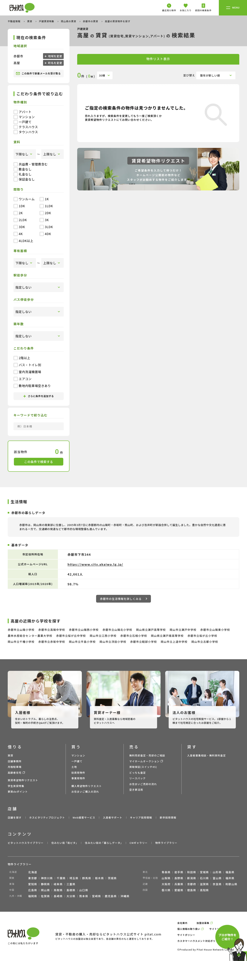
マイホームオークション (144, 761)
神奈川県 (47, 878)
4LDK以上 (23, 240)
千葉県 (61, 878)
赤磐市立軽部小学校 (143, 642)
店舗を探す (15, 817)
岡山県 (45, 890)
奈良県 (217, 884)
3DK (19, 226)
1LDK (46, 206)
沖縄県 (125, 896)
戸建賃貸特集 (47, 21)
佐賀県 (45, 896)
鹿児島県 (111, 896)
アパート (22, 111)
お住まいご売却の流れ (143, 784)
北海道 (32, 872)
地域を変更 (54, 56)
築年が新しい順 (210, 75)
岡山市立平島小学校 (82, 642)
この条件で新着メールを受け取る (38, 73)
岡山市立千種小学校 (21, 642)
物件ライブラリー (166, 843)
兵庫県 (178, 884)
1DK (19, 206)
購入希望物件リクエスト (86, 786)
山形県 (217, 872)
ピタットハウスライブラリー (26, 843)
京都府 (191, 884)
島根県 (71, 890)
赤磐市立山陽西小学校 (84, 630)
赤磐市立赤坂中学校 (51, 642)
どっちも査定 (137, 772)
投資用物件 (78, 772)
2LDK (20, 219)
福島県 (229, 872)
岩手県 (178, 872)
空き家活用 (136, 789)
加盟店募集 (203, 922)
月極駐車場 (15, 767)
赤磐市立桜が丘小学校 (202, 636)
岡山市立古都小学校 (204, 642)
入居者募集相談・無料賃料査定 (206, 755)
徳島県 (191, 890)
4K (18, 233)
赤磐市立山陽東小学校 (215, 630)
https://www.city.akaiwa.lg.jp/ (95, 564)
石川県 (204, 878)
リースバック (137, 778)
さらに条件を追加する (38, 396)
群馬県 (86, 878)
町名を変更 (54, 63)
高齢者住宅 (15, 772)
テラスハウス (26, 126)
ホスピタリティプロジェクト (47, 817)
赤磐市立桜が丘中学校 (71, 636)
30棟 (102, 75)
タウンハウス (26, 132)
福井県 (229, 878)
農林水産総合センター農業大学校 (30, 636)
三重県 (71, 884)
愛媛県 (178, 890)
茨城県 (112, 878)
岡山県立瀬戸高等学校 (151, 630)
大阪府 (166, 884)
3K (44, 219)
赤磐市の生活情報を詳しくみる (123, 599)
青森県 (166, 872)
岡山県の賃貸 (69, 21)
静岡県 (45, 884)
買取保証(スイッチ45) (143, 767)
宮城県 (204, 872)
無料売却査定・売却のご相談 (147, 755)
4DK (45, 233)
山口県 (83, 890)
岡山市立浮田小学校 (113, 642)
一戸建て (23, 121)
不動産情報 (14, 21)
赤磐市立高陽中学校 (51, 630)
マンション (24, 116)
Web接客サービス (84, 817)
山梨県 (166, 878)
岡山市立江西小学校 (103, 636)
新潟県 (191, 878)
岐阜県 (58, 884)
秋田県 (191, 872)
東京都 (32, 878)
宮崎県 (96, 896)
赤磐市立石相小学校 (133, 636)
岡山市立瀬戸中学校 (183, 630)
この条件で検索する (38, 461)
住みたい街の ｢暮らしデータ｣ (103, 843)
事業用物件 (78, 778)
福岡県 (32, 896)
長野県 (178, 878)
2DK (45, 213)
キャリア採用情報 (141, 817)
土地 (74, 767)
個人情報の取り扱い (188, 928)
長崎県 (58, 896)
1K (44, 199)
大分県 (71, 896)
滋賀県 (204, 884)
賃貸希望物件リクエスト (23, 780)
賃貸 (30, 21)
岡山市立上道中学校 (174, 642)
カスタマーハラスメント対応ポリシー (199, 940)
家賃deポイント (18, 791)
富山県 (217, 878)
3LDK (46, 226)
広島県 (32, 890)
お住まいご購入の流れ (85, 791)
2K (18, 213)
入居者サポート (112, 817)
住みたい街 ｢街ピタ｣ (64, 843)
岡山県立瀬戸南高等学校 (167, 636)
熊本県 (83, 896)
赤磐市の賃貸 (91, 21)
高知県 (204, 890)
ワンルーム (24, 199)
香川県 (166, 890)
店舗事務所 (15, 761)
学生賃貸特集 (16, 786)
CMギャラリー (138, 843)
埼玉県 (73, 878)
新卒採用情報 (168, 817)
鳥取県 (58, 890)
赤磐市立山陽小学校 (21, 630)
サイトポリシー (186, 934)
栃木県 (99, 878)
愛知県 (32, 884)
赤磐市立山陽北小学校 (117, 630)
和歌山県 (231, 884)
